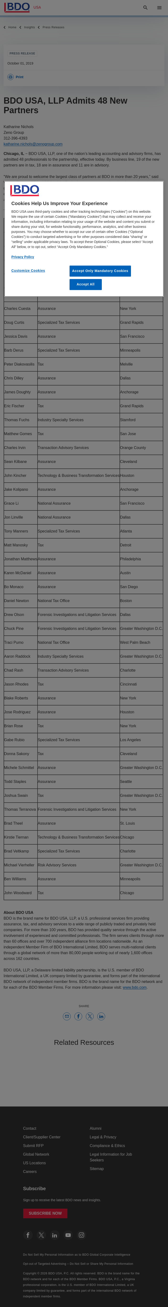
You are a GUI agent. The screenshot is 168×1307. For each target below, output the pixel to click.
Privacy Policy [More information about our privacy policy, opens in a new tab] (22, 257)
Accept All (86, 284)
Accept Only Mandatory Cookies (100, 271)
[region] (84, 239)
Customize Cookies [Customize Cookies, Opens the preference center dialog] (28, 271)
